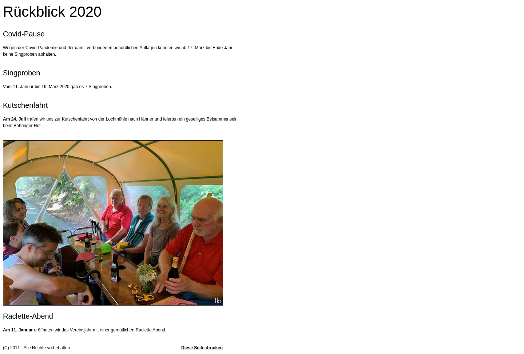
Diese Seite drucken (202, 347)
